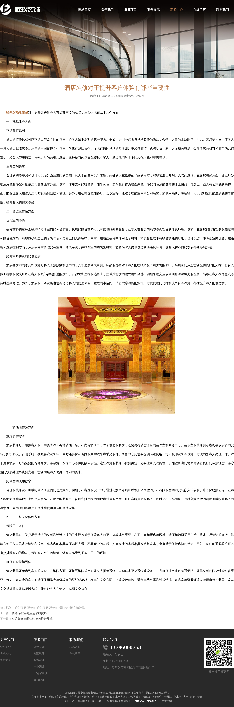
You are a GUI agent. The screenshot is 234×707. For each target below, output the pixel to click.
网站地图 (82, 701)
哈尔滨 (146, 696)
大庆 (185, 696)
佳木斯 (177, 696)
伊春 (199, 696)
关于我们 (107, 9)
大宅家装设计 (42, 673)
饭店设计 (39, 680)
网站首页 (84, 9)
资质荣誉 (5, 660)
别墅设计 (39, 653)
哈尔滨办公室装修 (79, 696)
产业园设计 (40, 666)
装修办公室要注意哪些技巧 (29, 613)
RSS (93, 701)
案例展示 (153, 9)
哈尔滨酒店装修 (101, 696)
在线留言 (199, 9)
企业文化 (5, 653)
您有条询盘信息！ (119, 701)
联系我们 (222, 9)
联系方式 (74, 647)
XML (101, 701)
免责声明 (167, 701)
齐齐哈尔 (157, 696)
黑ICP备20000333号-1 (157, 692)
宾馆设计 (39, 660)
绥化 (192, 696)
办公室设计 (40, 647)
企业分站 (69, 701)
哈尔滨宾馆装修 (57, 696)
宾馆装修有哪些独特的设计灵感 (32, 618)
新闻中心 (176, 9)
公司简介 (5, 647)
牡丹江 (168, 696)
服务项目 (130, 9)
